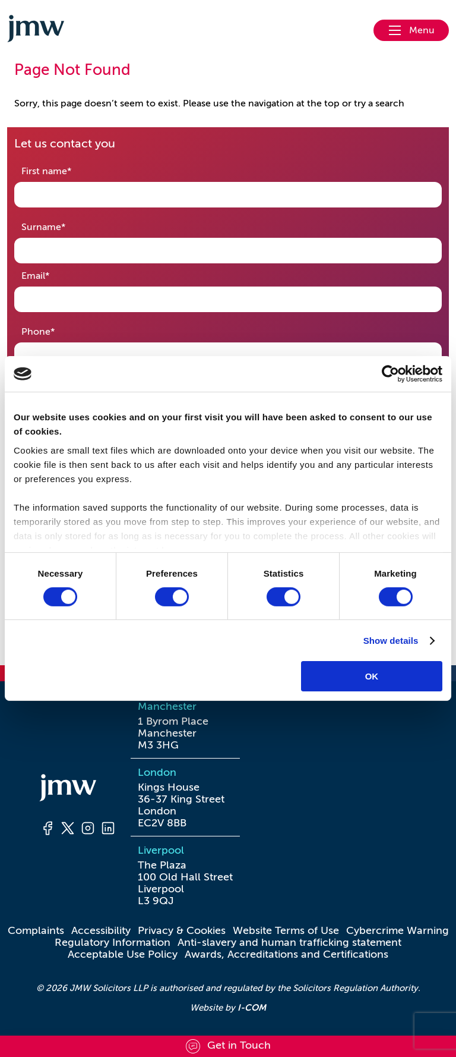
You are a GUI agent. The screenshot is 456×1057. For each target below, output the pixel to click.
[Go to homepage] (35, 30)
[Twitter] (67, 830)
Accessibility (101, 930)
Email (54, 275)
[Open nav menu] (411, 30)
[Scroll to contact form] (228, 1046)
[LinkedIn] (108, 830)
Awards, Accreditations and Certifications (286, 954)
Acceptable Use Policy (123, 954)
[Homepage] (77, 789)
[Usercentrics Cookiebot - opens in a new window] (390, 374)
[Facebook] (47, 830)
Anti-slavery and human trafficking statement (289, 942)
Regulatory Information (112, 942)
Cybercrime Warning (397, 930)
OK (372, 676)
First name (65, 170)
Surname (62, 226)
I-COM (252, 1007)
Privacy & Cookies (182, 930)
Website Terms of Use (286, 930)
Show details (391, 641)
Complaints (36, 930)
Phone (56, 331)
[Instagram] (88, 830)
